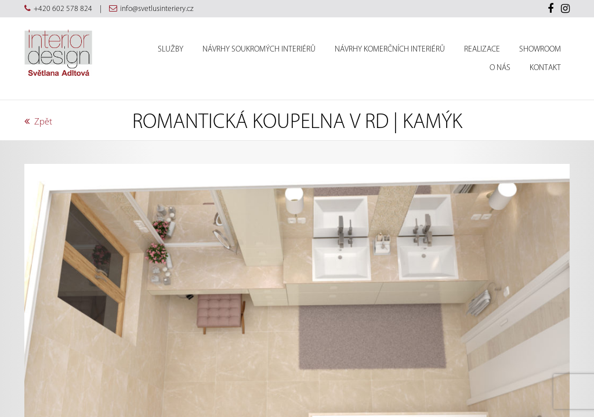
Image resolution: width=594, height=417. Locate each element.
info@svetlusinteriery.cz (156, 8)
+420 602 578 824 (63, 8)
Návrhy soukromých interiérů (259, 49)
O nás (500, 67)
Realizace (482, 49)
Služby (170, 49)
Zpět (38, 121)
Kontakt (545, 67)
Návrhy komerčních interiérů (390, 49)
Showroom (540, 49)
